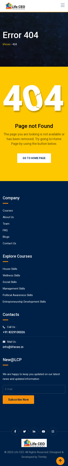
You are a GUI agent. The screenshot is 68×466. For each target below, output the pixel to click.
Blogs (6, 236)
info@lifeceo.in (13, 347)
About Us (8, 217)
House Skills (10, 269)
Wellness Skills (11, 275)
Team (6, 223)
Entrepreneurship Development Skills (24, 301)
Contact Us (9, 243)
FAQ (5, 230)
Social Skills (10, 282)
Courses (8, 210)
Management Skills (14, 288)
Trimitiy (42, 457)
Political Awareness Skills (18, 295)
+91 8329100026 (14, 332)
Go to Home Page (34, 158)
